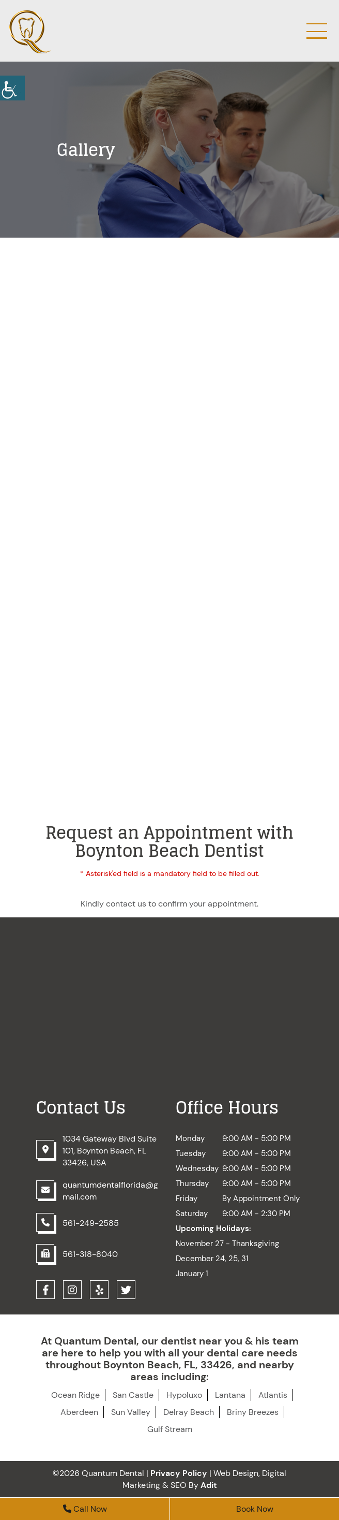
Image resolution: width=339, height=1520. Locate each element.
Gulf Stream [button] (169, 1429)
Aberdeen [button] (79, 1412)
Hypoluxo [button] (184, 1395)
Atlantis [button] (272, 1395)
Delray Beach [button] (188, 1412)
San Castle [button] (133, 1395)
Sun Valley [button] (130, 1412)
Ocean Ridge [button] (75, 1395)
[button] (12, 88)
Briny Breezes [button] (253, 1412)
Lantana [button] (230, 1395)
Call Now (85, 1508)
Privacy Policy (178, 1473)
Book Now (254, 1508)
